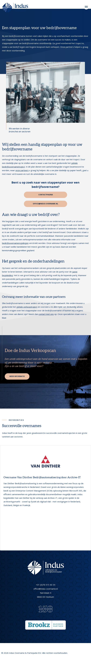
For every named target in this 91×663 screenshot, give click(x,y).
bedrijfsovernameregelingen (15, 243)
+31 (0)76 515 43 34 (45, 584)
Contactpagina (45, 195)
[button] (3, 497)
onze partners (22, 170)
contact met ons (46, 314)
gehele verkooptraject (26, 306)
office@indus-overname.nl (45, 204)
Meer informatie (17, 376)
